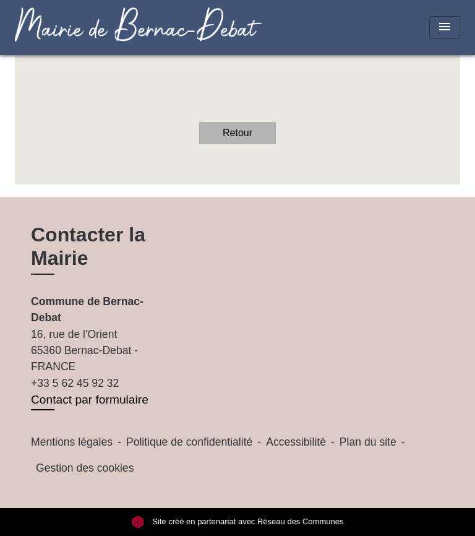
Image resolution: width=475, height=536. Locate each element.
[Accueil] (92, 27)
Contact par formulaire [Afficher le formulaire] (89, 399)
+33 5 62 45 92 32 (75, 383)
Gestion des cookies (85, 468)
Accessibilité (296, 442)
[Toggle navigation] (444, 27)
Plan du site (368, 442)
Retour (237, 133)
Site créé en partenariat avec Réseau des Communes (238, 521)
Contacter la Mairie (88, 246)
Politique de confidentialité (189, 442)
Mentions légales (72, 442)
